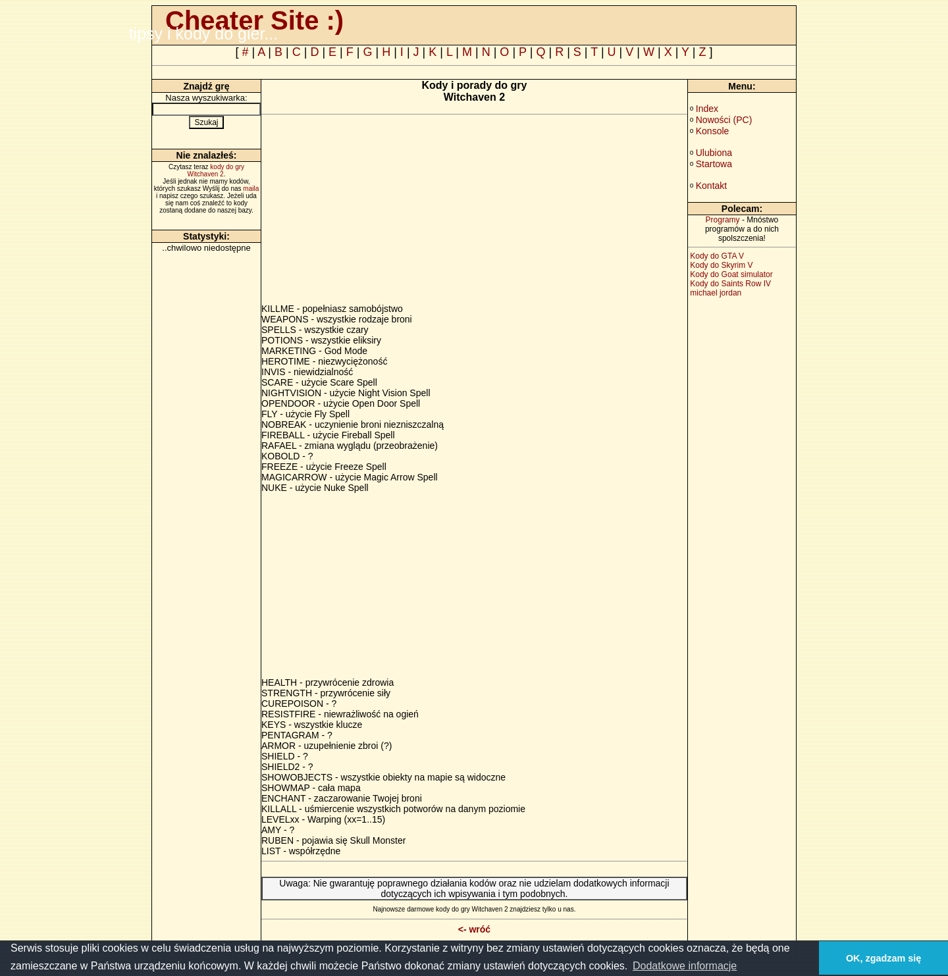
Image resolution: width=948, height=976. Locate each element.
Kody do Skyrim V (721, 265)
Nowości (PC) (724, 120)
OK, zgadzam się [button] (883, 958)
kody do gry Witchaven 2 (216, 170)
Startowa (714, 164)
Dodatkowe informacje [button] (685, 965)
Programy (723, 219)
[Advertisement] (372, 211)
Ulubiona (714, 152)
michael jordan (715, 292)
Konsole (712, 131)
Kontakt (711, 185)
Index (707, 108)
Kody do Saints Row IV (730, 283)
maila (251, 188)
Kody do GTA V (717, 256)
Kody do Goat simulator (731, 274)
